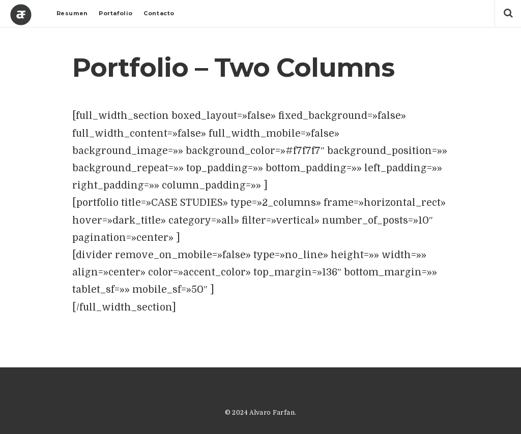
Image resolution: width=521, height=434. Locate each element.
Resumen (72, 13)
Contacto (158, 13)
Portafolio (116, 13)
